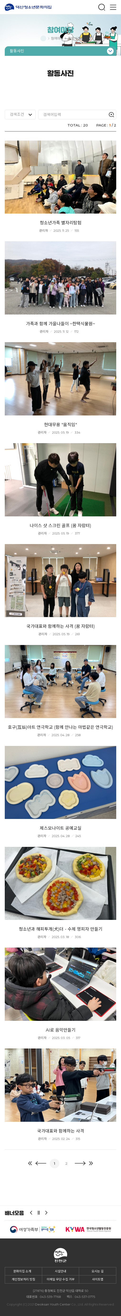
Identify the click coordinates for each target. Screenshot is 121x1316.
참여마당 (57, 38)
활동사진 (74, 38)
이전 (31, 1213)
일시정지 (38, 1213)
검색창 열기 (101, 7)
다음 (46, 1213)
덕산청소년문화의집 (28, 7)
